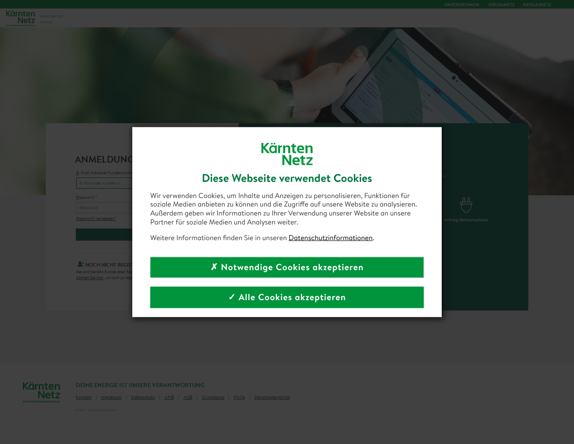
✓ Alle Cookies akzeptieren (287, 297)
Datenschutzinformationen (331, 238)
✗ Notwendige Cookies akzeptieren (287, 267)
